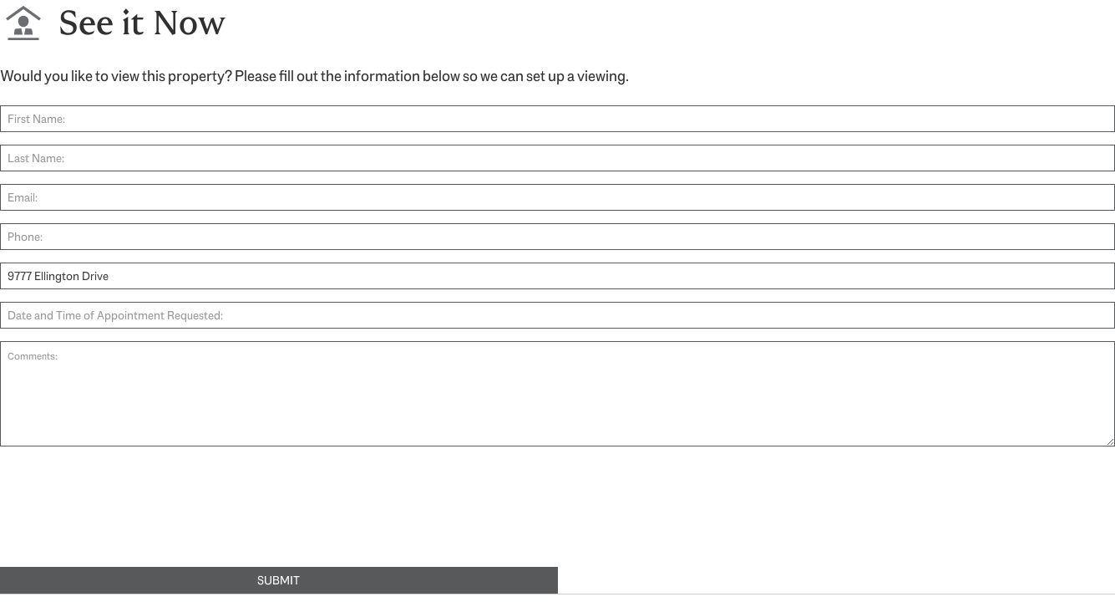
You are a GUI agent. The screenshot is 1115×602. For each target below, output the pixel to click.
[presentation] (127, 515)
